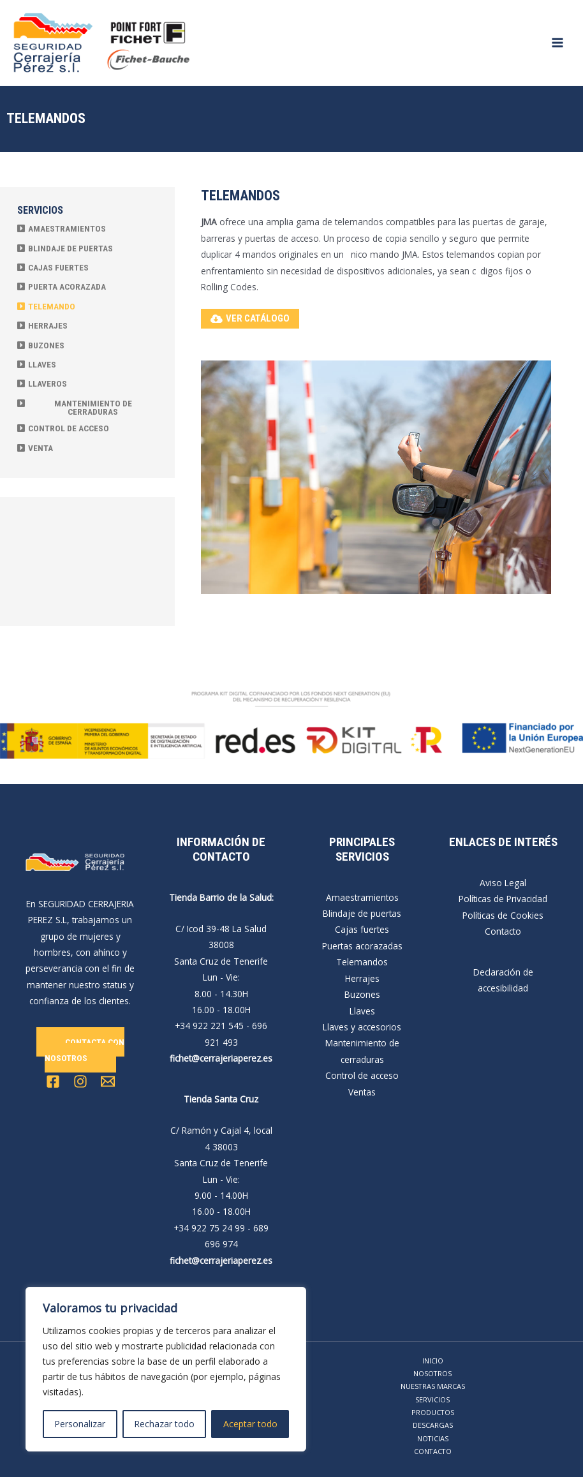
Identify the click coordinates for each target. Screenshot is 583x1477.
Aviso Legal (503, 883)
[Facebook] (53, 1081)
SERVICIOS (432, 1399)
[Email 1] (108, 1081)
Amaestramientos (362, 897)
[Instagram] (80, 1081)
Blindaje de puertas (362, 913)
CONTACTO (433, 1451)
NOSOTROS (432, 1373)
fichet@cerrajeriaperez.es (221, 1058)
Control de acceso (362, 1075)
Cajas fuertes (362, 929)
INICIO (432, 1360)
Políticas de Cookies (502, 915)
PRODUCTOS (432, 1412)
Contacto (503, 931)
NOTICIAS (432, 1438)
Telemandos (362, 962)
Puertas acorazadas (362, 946)
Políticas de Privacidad (503, 899)
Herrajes (362, 978)
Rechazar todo (164, 1424)
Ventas (362, 1092)
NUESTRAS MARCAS (433, 1386)
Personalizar (79, 1424)
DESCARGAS (433, 1425)
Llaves (362, 1011)
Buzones (362, 994)
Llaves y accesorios (362, 1027)
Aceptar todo (250, 1424)
